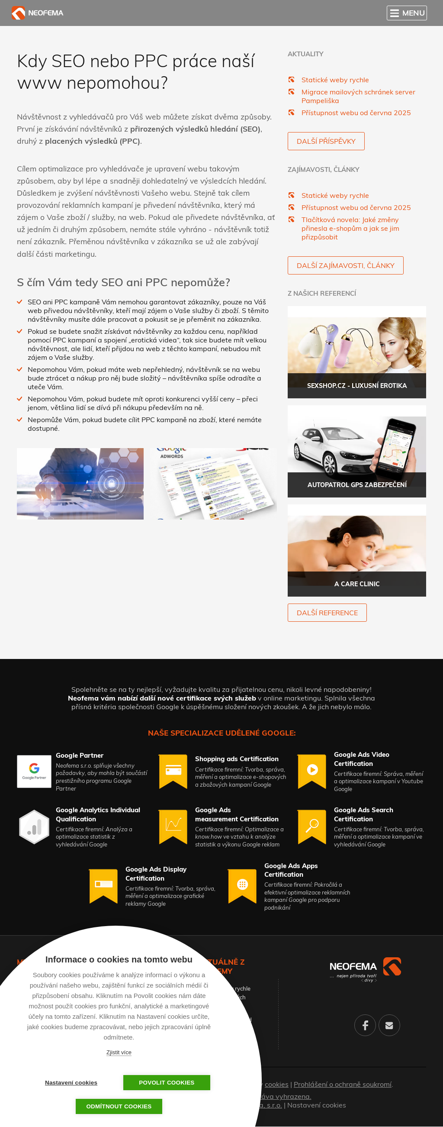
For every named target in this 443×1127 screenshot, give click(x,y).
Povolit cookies (162, 1082)
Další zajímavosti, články (346, 265)
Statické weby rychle (335, 79)
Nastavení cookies (316, 1105)
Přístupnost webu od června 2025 (356, 112)
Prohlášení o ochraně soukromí (343, 1084)
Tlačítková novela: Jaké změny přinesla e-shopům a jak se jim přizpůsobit (350, 228)
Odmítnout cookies (118, 1106)
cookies (277, 1084)
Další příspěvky (326, 141)
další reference (327, 613)
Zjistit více (119, 1052)
